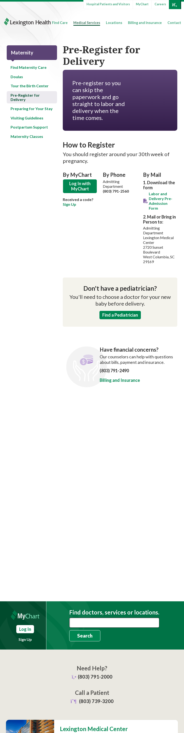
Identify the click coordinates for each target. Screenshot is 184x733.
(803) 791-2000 (95, 677)
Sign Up (69, 204)
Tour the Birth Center (30, 85)
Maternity (22, 52)
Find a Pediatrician (120, 315)
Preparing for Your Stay (32, 108)
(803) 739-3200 (96, 701)
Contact (174, 23)
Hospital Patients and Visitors (108, 4)
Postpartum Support (29, 127)
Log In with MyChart (80, 186)
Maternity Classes (27, 136)
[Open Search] (174, 4)
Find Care (60, 23)
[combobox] (114, 623)
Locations (114, 23)
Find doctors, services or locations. (114, 612)
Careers (160, 4)
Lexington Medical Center (94, 729)
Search (84, 635)
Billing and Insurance (145, 23)
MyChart (142, 4)
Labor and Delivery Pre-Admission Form (160, 200)
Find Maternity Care (28, 67)
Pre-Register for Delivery (25, 97)
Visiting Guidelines (27, 118)
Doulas (17, 76)
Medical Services (86, 23)
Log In (25, 629)
